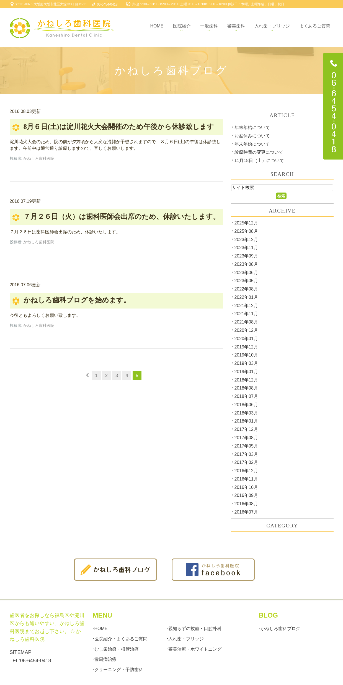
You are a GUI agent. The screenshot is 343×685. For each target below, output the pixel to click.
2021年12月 (246, 305)
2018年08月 (246, 388)
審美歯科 (236, 26)
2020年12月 (246, 330)
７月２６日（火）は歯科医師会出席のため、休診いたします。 (122, 217)
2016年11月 (246, 479)
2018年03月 (246, 412)
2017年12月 (246, 429)
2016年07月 (246, 512)
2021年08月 (246, 322)
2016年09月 (246, 495)
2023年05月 (246, 280)
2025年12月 (246, 223)
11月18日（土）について (259, 160)
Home (157, 26)
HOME (101, 628)
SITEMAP (21, 652)
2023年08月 (246, 264)
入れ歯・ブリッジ (272, 26)
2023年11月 (246, 247)
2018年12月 (246, 379)
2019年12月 (246, 346)
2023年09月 (246, 256)
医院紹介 (182, 26)
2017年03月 (246, 454)
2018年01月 (246, 421)
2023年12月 (246, 239)
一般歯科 (209, 26)
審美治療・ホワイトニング (194, 649)
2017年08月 (246, 437)
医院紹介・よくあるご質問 (121, 638)
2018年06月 (246, 404)
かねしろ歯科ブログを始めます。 (77, 300)
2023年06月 (246, 272)
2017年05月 (246, 446)
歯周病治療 (105, 659)
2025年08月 (246, 231)
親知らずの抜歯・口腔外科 (194, 628)
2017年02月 (246, 462)
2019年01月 (246, 371)
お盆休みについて (252, 135)
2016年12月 (246, 470)
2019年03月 (246, 363)
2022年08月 (246, 289)
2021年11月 (246, 313)
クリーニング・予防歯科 (118, 669)
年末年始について (252, 127)
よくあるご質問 (314, 26)
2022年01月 (246, 297)
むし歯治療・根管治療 (116, 649)
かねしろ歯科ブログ (280, 628)
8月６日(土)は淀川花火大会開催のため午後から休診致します (119, 126)
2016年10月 (246, 487)
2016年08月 (246, 503)
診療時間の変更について (258, 152)
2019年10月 (246, 355)
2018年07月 (246, 396)
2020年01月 (246, 338)
